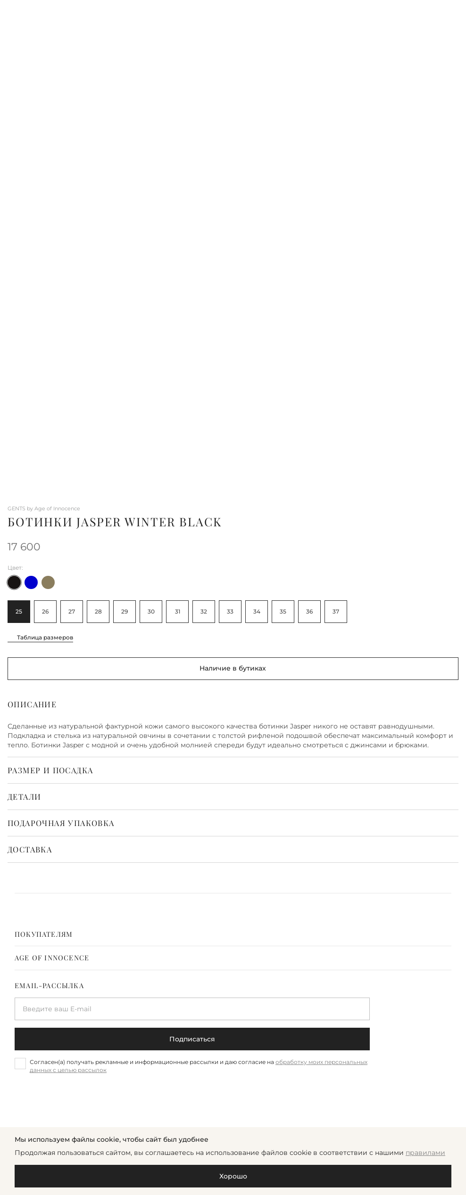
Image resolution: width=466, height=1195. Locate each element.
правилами (425, 1152)
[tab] (233, 934)
